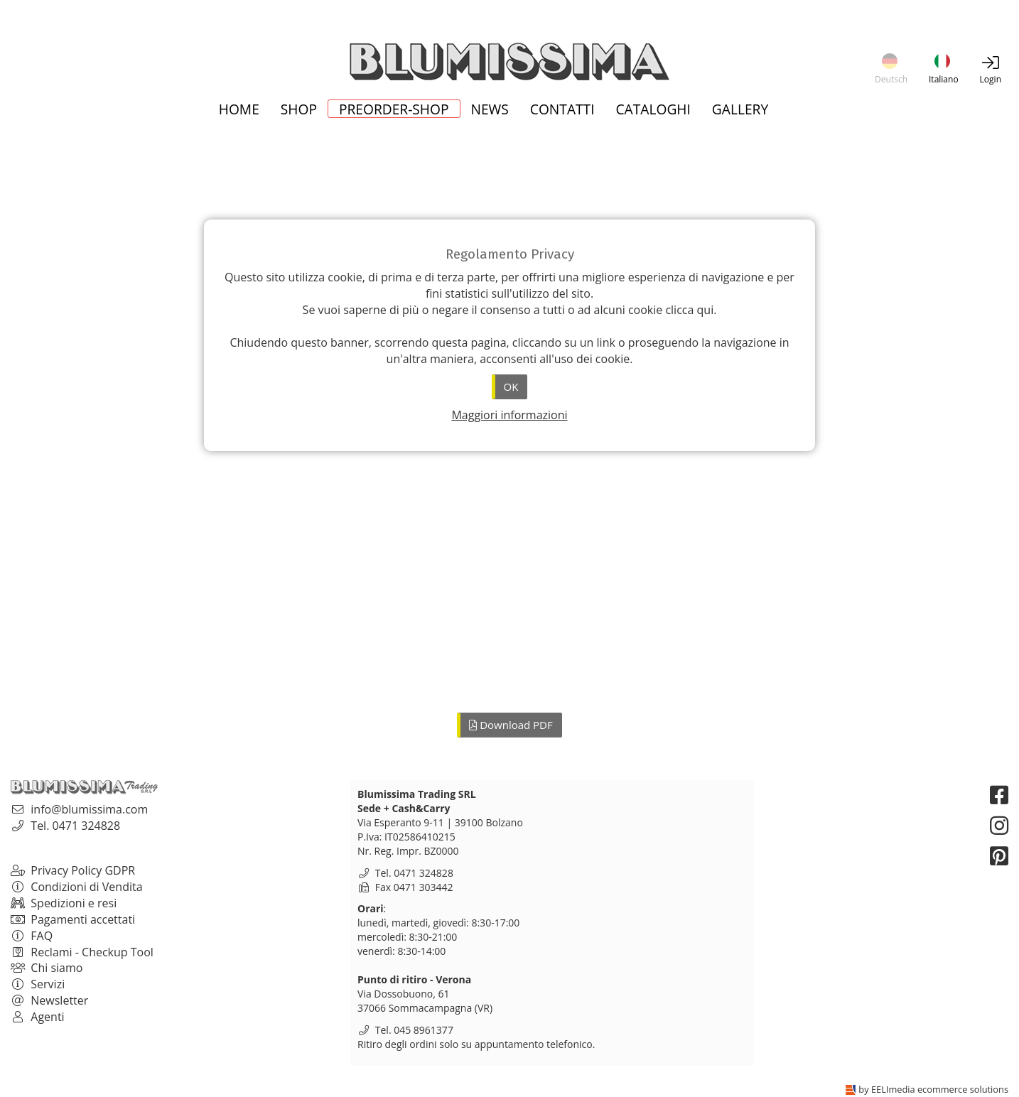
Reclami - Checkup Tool (82, 952)
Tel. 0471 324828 (75, 825)
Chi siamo (46, 968)
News (490, 110)
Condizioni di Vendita (77, 887)
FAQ (32, 936)
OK (511, 386)
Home (239, 110)
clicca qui (689, 310)
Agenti (38, 1017)
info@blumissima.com (89, 809)
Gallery (740, 110)
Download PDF (511, 725)
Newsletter (49, 1000)
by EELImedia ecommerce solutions (933, 1089)
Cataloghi (653, 110)
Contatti (562, 110)
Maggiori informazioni (509, 415)
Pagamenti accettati (73, 919)
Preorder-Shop (394, 108)
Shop (299, 110)
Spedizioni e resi (64, 903)
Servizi (38, 984)
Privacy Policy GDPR (73, 870)
